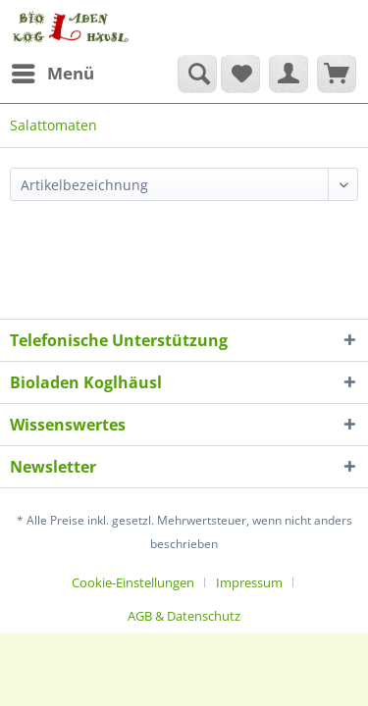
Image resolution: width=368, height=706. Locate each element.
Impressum (249, 582)
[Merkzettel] (240, 73)
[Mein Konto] (288, 73)
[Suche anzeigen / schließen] (197, 73)
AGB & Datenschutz (184, 616)
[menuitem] (52, 73)
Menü (53, 71)
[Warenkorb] (336, 73)
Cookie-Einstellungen (133, 582)
